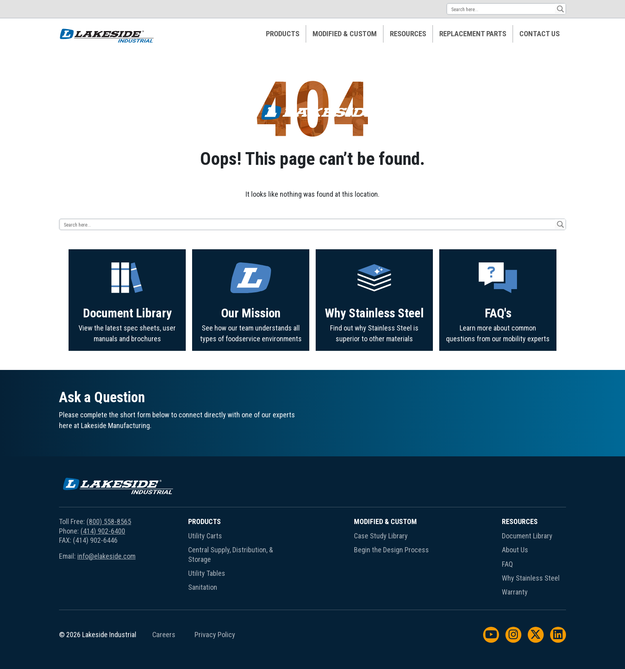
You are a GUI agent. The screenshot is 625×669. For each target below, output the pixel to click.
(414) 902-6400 (103, 531)
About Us (515, 550)
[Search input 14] (501, 9)
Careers (163, 634)
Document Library (127, 345)
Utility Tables (206, 573)
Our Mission (251, 349)
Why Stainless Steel (374, 351)
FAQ (507, 564)
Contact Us (539, 33)
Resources (408, 33)
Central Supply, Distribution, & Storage (230, 554)
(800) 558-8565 (108, 521)
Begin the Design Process (391, 550)
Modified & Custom (344, 33)
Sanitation (202, 587)
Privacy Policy (215, 634)
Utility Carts (205, 536)
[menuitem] (282, 34)
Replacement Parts (472, 33)
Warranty (515, 592)
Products (282, 33)
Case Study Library (381, 536)
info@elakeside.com (106, 556)
